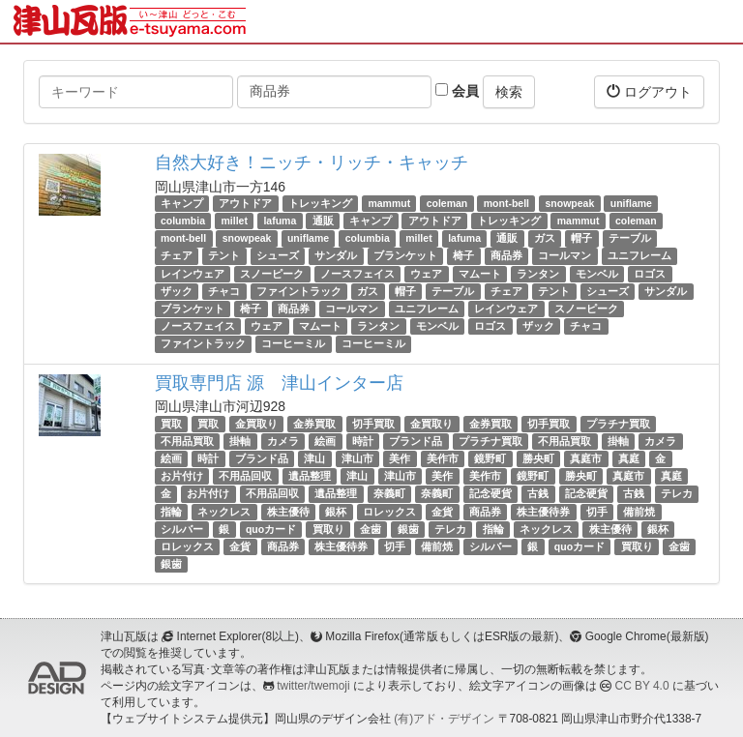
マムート (480, 274)
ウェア (426, 274)
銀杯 (335, 511)
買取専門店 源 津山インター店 (279, 383)
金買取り (256, 423)
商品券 (506, 256)
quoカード (271, 529)
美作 (399, 458)
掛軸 (240, 441)
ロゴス (650, 274)
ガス (544, 238)
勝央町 (538, 458)
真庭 (628, 458)
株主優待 (288, 511)
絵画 (325, 441)
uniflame (631, 203)
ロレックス (389, 511)
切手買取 (373, 423)
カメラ (283, 441)
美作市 (443, 458)
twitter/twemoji (313, 686)
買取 (171, 423)
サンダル (335, 256)
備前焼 (639, 511)
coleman (447, 203)
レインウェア (192, 274)
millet (235, 220)
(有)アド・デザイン (444, 718)
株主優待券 (543, 511)
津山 (314, 458)
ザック (177, 291)
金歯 (370, 529)
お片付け (182, 476)
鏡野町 (490, 458)
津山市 (357, 458)
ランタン (538, 274)
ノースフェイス (357, 274)
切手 (597, 511)
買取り (328, 529)
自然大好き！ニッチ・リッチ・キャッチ (311, 162)
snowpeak (569, 203)
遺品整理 (309, 476)
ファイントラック (299, 291)
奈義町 (389, 493)
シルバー (182, 529)
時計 (362, 441)
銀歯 (408, 529)
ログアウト (649, 91)
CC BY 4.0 (642, 686)
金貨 (442, 511)
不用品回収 (245, 476)
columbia (183, 220)
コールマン (564, 256)
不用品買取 (187, 441)
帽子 (581, 238)
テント (224, 256)
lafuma (279, 220)
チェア (177, 256)
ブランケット (405, 256)
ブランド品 (415, 441)
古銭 (538, 493)
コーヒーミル (293, 343)
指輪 (171, 511)
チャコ (224, 291)
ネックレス (224, 511)
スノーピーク (272, 274)
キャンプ (182, 203)
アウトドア (245, 203)
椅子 (463, 256)
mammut (389, 203)
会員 (457, 91)
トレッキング (320, 203)
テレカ (677, 493)
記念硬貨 (490, 493)
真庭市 (586, 458)
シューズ (277, 256)
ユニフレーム (639, 256)
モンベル (597, 274)
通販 (323, 220)
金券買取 (314, 423)
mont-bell (506, 203)
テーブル (630, 238)
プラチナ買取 (618, 423)
